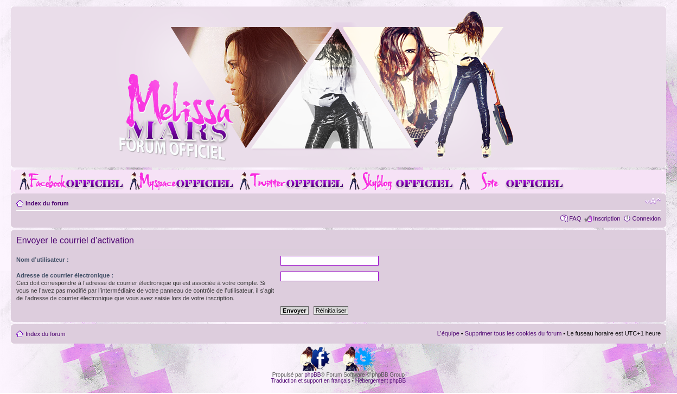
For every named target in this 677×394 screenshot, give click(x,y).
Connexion (646, 218)
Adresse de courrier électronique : (64, 275)
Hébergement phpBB (380, 381)
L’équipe (448, 333)
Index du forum (46, 203)
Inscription (606, 218)
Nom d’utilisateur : (42, 259)
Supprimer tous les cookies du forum (513, 333)
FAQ (575, 218)
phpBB (312, 375)
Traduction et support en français (310, 381)
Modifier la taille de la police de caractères (653, 201)
